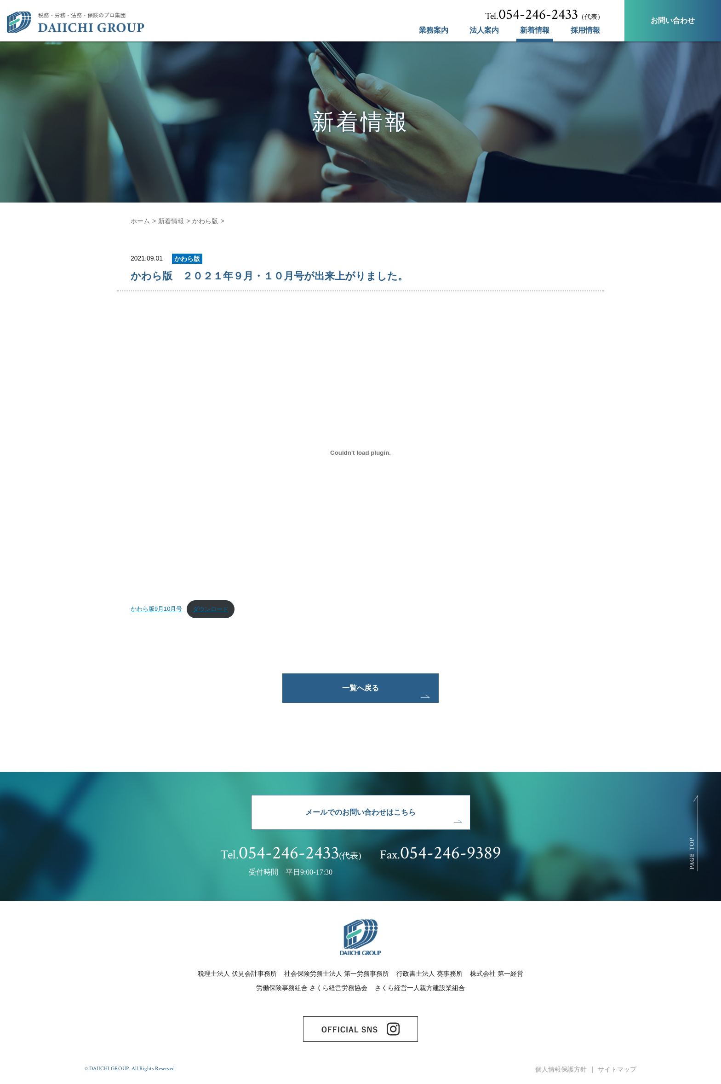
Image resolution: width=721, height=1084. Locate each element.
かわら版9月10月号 (156, 609)
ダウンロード (211, 609)
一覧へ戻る (360, 688)
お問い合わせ (673, 20)
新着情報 (534, 30)
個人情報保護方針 (561, 1069)
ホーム (140, 221)
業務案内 (433, 30)
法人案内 (484, 30)
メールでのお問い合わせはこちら (360, 812)
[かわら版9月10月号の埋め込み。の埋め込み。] (360, 452)
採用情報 (585, 30)
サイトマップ (617, 1069)
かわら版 (205, 221)
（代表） (544, 14)
